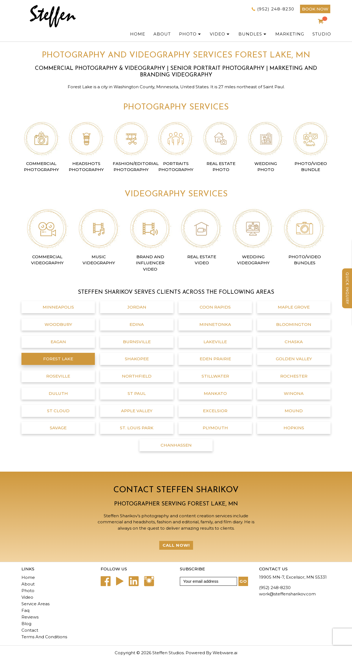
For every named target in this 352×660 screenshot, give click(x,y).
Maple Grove (294, 307)
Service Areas (35, 603)
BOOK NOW (315, 9)
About (28, 584)
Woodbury (58, 324)
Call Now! (176, 545)
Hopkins (294, 427)
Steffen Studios (168, 652)
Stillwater (215, 376)
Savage (58, 427)
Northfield (137, 376)
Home (137, 34)
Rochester (293, 376)
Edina (137, 324)
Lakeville (215, 341)
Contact (29, 630)
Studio (321, 34)
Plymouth (215, 427)
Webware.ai (225, 652)
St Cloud (58, 410)
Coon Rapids (215, 307)
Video (217, 34)
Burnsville (137, 341)
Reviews (29, 617)
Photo (27, 590)
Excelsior (215, 410)
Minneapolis (58, 307)
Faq (25, 610)
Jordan (136, 307)
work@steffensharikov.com (287, 593)
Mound (294, 410)
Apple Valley (136, 410)
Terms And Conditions (44, 636)
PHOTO (188, 34)
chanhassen (176, 445)
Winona (294, 393)
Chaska (294, 341)
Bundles (250, 34)
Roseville (58, 376)
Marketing (289, 34)
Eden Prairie (215, 358)
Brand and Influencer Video (150, 263)
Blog (26, 623)
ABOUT (162, 34)
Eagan (58, 341)
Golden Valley (294, 358)
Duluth (58, 393)
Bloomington (293, 324)
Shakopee (137, 358)
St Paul (137, 393)
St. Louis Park (136, 427)
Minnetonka (215, 324)
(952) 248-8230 (276, 9)
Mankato (215, 393)
